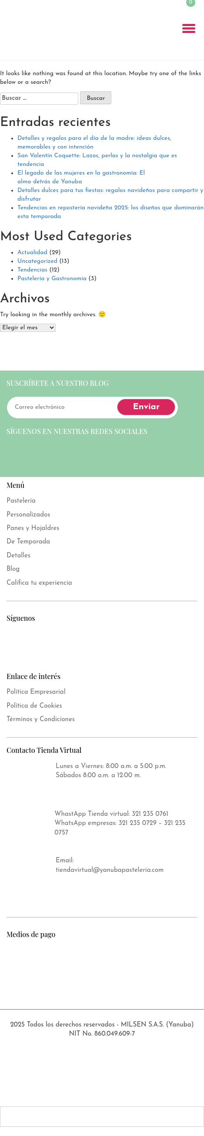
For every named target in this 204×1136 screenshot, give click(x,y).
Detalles (18, 556)
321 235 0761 (150, 814)
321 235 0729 (138, 823)
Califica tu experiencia (39, 583)
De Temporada (28, 542)
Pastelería (21, 501)
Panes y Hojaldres (33, 528)
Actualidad (32, 252)
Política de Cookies (34, 706)
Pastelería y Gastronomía (52, 278)
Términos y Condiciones (41, 719)
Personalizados (28, 515)
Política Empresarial (36, 692)
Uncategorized (37, 261)
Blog (13, 569)
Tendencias (32, 270)
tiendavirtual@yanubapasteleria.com (110, 870)
